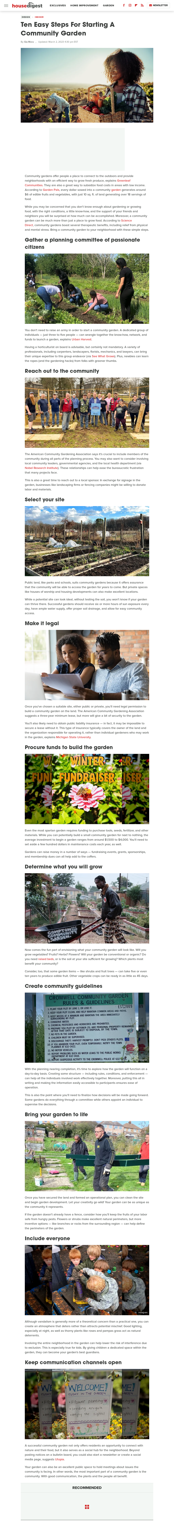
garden (116, 190)
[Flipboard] (136, 6)
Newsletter (158, 5)
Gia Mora (29, 42)
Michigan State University (73, 737)
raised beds (46, 959)
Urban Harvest (81, 339)
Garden (108, 5)
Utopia (59, 1459)
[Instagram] (130, 6)
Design (26, 17)
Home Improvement (84, 5)
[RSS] (142, 6)
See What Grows (103, 356)
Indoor (39, 17)
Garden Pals (51, 190)
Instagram (142, 321)
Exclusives (58, 5)
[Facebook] (124, 6)
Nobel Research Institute (41, 468)
